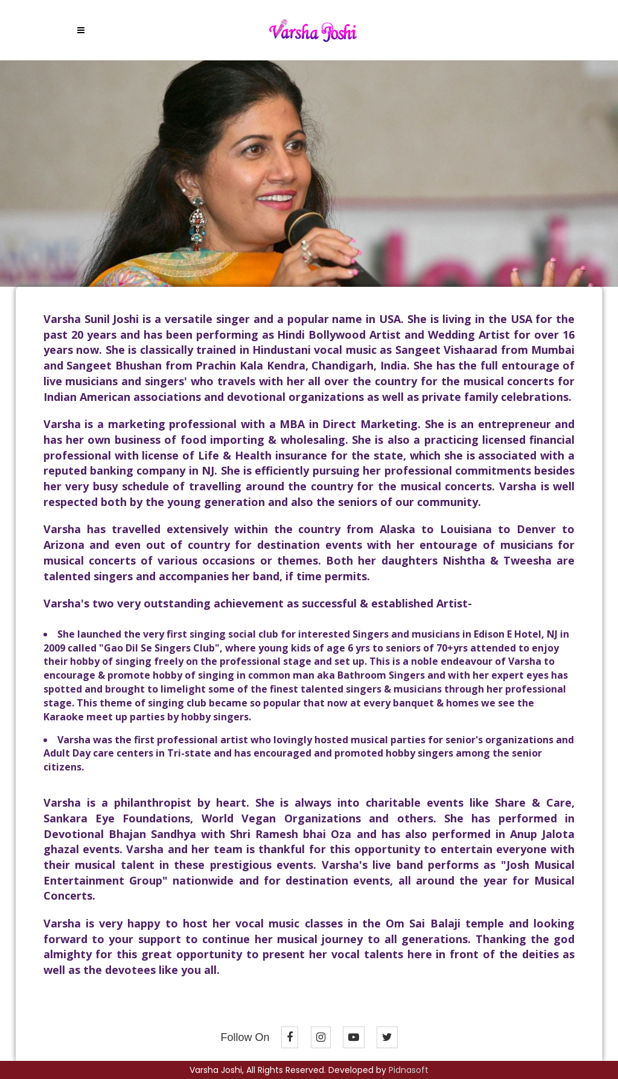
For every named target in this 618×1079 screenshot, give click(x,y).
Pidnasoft (408, 1070)
